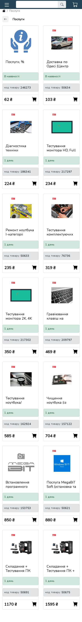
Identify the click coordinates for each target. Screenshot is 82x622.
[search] (37, 4)
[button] (7, 4)
